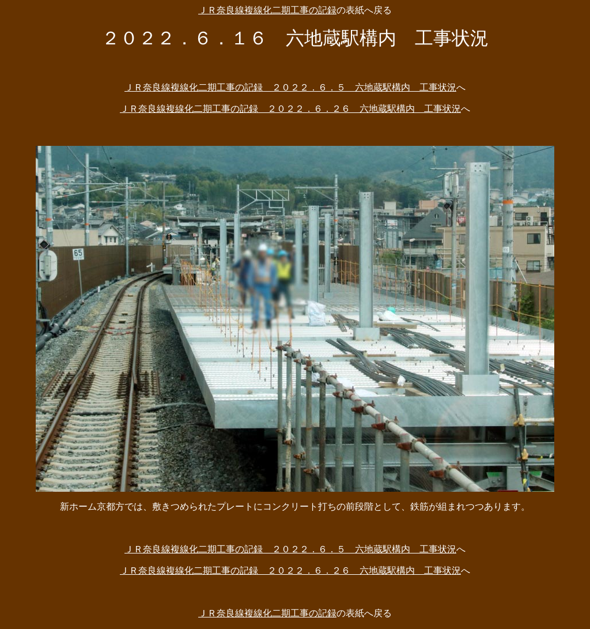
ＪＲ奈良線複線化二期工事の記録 (267, 10)
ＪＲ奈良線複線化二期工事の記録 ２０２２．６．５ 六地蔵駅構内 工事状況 (290, 87)
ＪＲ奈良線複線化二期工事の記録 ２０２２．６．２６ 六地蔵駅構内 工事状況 (290, 109)
